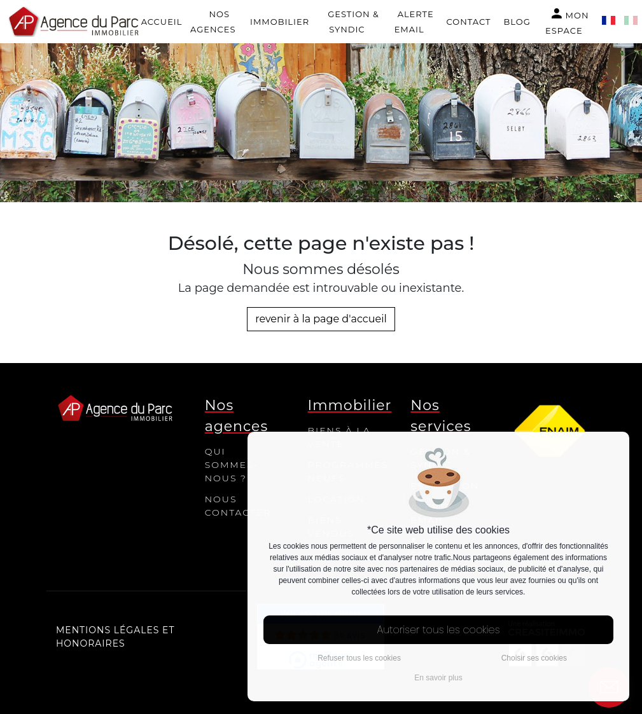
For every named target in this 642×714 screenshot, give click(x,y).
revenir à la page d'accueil (321, 319)
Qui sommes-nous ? (232, 465)
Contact (469, 22)
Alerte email (414, 21)
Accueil (162, 22)
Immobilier (279, 22)
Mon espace (567, 21)
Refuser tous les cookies (359, 658)
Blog (516, 22)
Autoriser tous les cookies (438, 629)
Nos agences (212, 21)
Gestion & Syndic (353, 21)
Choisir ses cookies (534, 658)
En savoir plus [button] (438, 677)
